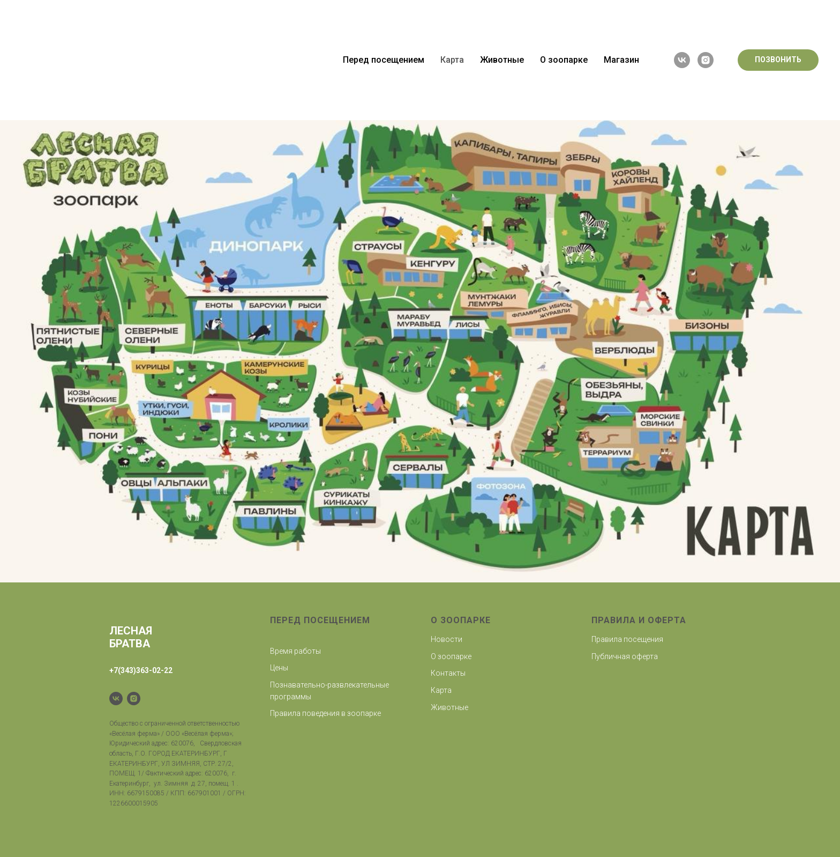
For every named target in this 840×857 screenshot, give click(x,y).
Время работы (295, 651)
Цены (279, 667)
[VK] (116, 698)
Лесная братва (130, 637)
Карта (452, 6)
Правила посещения (627, 639)
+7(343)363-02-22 (140, 670)
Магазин (621, 6)
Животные (502, 6)
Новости (446, 639)
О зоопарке (451, 656)
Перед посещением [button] (383, 6)
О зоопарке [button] (564, 6)
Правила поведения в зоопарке (325, 713)
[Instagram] (133, 698)
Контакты (448, 673)
